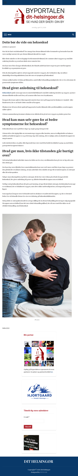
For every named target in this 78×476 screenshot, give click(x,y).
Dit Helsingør (38, 461)
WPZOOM (43, 472)
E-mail (27, 417)
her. (51, 372)
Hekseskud (6, 93)
